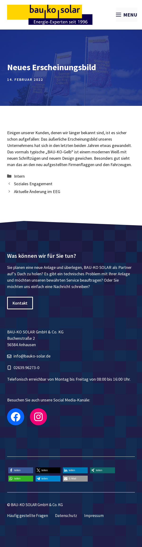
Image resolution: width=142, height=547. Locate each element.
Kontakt (20, 303)
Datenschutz (66, 515)
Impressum (94, 515)
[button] (20, 470)
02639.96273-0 (26, 367)
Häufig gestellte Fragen (27, 515)
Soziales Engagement (33, 183)
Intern (19, 176)
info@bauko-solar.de (32, 356)
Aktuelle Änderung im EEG (37, 191)
